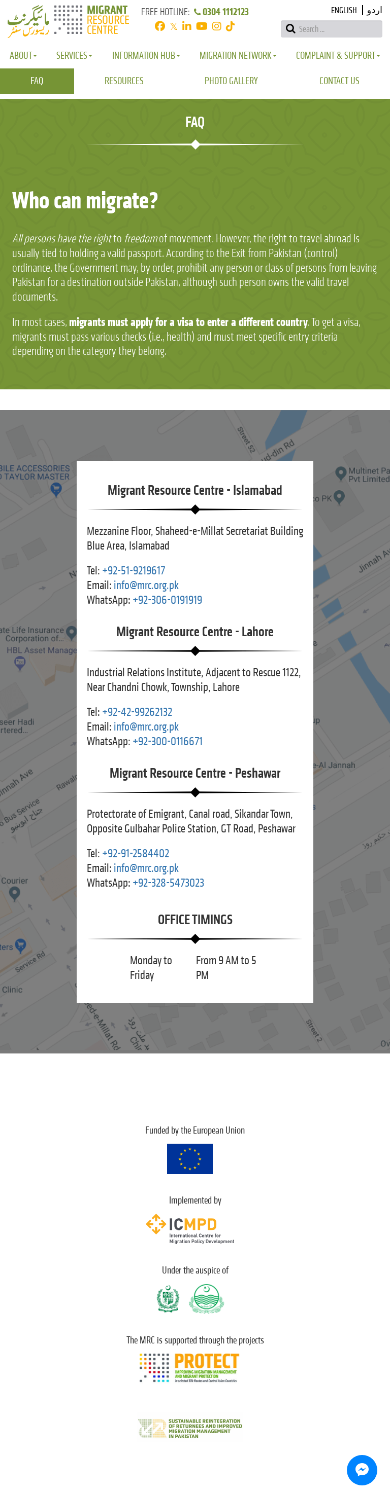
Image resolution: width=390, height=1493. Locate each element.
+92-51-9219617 (133, 570)
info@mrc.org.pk (146, 585)
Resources (124, 81)
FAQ (36, 81)
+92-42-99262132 (137, 712)
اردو (374, 10)
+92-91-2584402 (135, 853)
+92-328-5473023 (168, 883)
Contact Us (339, 81)
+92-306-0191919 (167, 600)
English (344, 10)
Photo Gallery (231, 81)
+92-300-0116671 (168, 741)
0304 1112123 (220, 12)
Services (74, 55)
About (23, 55)
